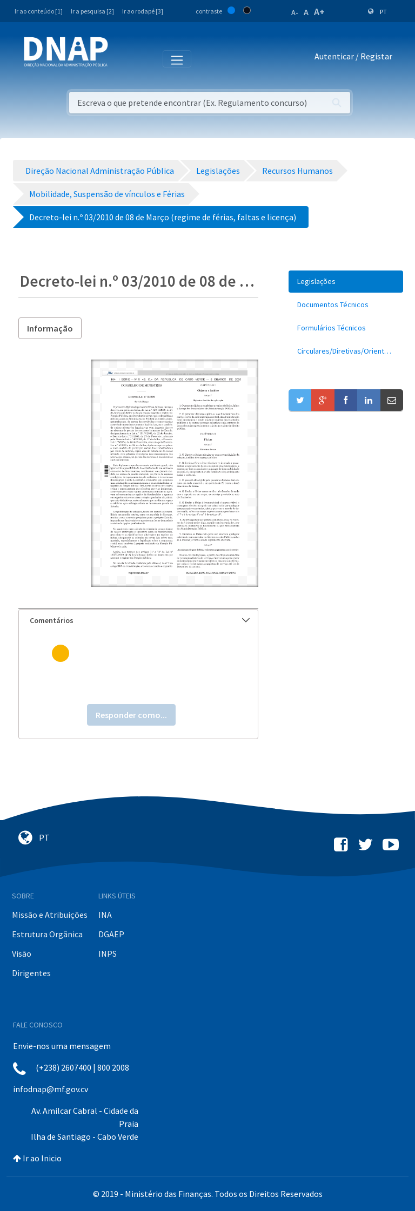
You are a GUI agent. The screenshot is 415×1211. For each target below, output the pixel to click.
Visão (21, 953)
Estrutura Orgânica (47, 934)
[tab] (138, 621)
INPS (107, 953)
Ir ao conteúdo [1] (39, 11)
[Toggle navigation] (123, 58)
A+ (319, 11)
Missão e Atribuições (50, 914)
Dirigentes (31, 973)
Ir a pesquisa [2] (92, 11)
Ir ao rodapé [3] (142, 11)
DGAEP (111, 934)
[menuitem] (346, 281)
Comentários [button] (140, 620)
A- (294, 12)
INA (105, 914)
